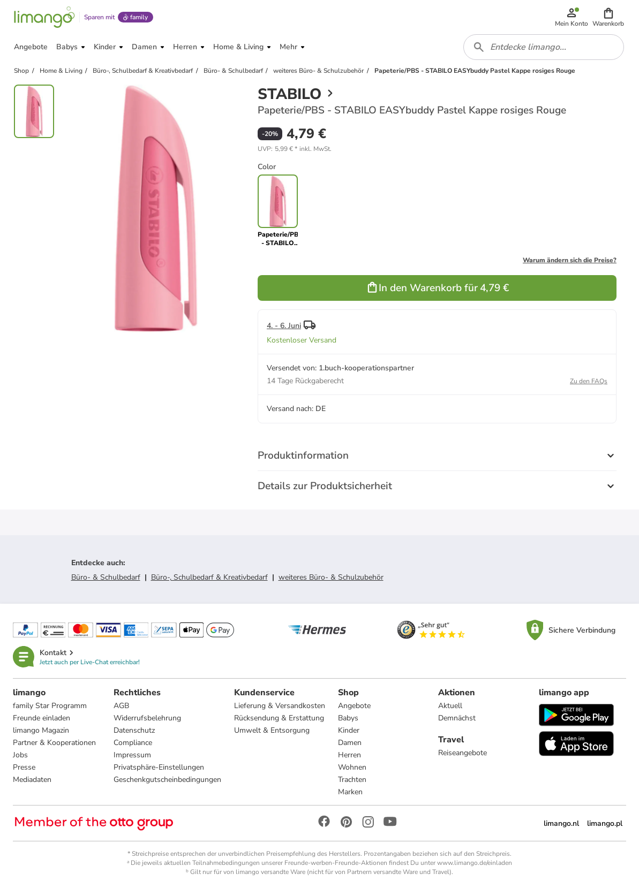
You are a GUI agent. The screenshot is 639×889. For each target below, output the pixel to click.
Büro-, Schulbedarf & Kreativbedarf (209, 577)
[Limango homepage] (44, 17)
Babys (348, 718)
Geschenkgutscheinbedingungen (167, 779)
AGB (121, 706)
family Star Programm (50, 706)
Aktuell (450, 706)
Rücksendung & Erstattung (279, 718)
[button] (608, 17)
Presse (24, 767)
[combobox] (544, 47)
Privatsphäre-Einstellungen (159, 767)
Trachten (352, 779)
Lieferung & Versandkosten (279, 706)
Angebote (354, 706)
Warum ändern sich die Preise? (570, 260)
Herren (349, 755)
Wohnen (352, 767)
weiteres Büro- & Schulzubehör (331, 577)
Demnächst (457, 718)
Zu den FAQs (588, 381)
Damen (350, 743)
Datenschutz (134, 730)
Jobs (20, 755)
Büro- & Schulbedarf (105, 577)
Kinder (348, 730)
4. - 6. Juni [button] (284, 326)
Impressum (132, 755)
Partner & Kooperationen (54, 743)
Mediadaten (32, 779)
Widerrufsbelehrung (147, 718)
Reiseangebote (462, 753)
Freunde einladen (41, 718)
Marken (350, 792)
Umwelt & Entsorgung (272, 730)
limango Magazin (41, 730)
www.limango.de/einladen (474, 862)
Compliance (133, 743)
